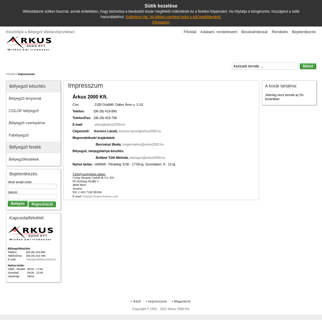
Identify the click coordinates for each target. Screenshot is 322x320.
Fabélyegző (19, 135)
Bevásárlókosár (254, 32)
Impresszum (156, 301)
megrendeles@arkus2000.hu (143, 144)
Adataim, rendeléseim (218, 32)
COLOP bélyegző (24, 110)
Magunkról (181, 301)
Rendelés (280, 32)
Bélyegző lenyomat (25, 98)
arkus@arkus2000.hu (109, 124)
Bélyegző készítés (27, 86)
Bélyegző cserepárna (27, 123)
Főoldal (190, 32)
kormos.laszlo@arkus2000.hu (140, 131)
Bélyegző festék (25, 146)
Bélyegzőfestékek (24, 159)
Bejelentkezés (304, 32)
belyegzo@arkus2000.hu (147, 157)
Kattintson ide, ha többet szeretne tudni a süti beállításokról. (173, 17)
